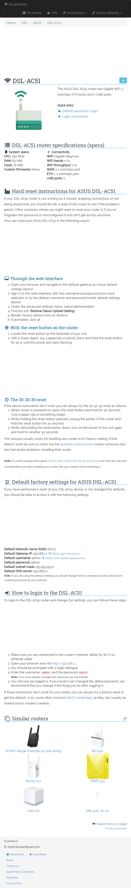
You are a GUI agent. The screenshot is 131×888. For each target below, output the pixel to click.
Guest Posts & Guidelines (20, 871)
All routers (31, 13)
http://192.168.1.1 (64, 663)
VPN (52, 13)
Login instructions (72, 116)
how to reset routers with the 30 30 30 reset (73, 460)
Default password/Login (77, 111)
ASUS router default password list (63, 558)
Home (11, 23)
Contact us (12, 866)
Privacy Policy (14, 883)
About (9, 860)
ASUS (37, 23)
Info (24, 23)
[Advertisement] (65, 54)
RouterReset (15, 4)
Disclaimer (12, 877)
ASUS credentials (79, 697)
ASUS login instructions (63, 553)
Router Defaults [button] (107, 13)
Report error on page (109, 826)
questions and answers (77, 444)
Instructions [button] (75, 13)
